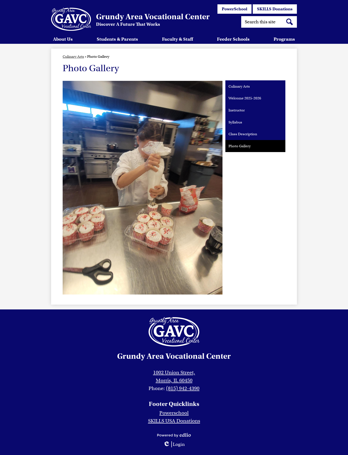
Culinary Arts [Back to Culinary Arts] (73, 56)
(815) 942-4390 (182, 388)
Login (174, 444)
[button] (63, 39)
